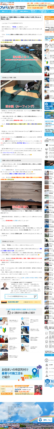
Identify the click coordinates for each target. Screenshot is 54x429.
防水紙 (8, 34)
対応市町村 (10, 403)
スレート (4, 169)
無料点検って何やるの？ (34, 11)
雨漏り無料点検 (11, 397)
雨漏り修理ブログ (11, 405)
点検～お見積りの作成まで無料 (29, 277)
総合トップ (5, 11)
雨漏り (16, 220)
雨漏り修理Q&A (24, 11)
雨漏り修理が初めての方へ (14, 11)
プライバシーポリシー (12, 409)
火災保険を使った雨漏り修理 (43, 11)
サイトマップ (10, 411)
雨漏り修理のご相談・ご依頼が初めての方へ (17, 395)
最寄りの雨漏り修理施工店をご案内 (15, 401)
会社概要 (9, 407)
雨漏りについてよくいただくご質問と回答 (16, 399)
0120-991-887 (13, 302)
